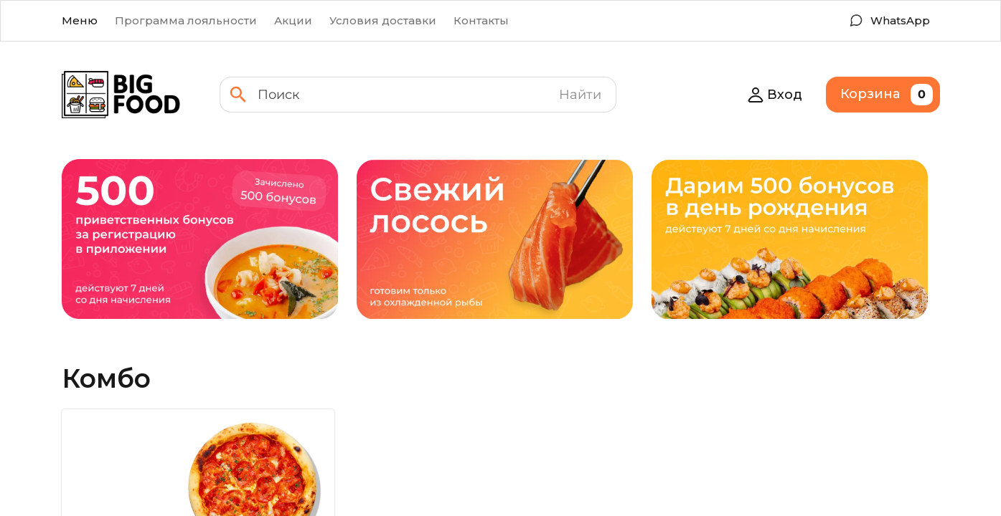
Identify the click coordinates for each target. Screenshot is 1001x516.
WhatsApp (900, 20)
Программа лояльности (186, 20)
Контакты (481, 20)
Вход (774, 94)
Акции (293, 20)
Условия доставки (382, 20)
